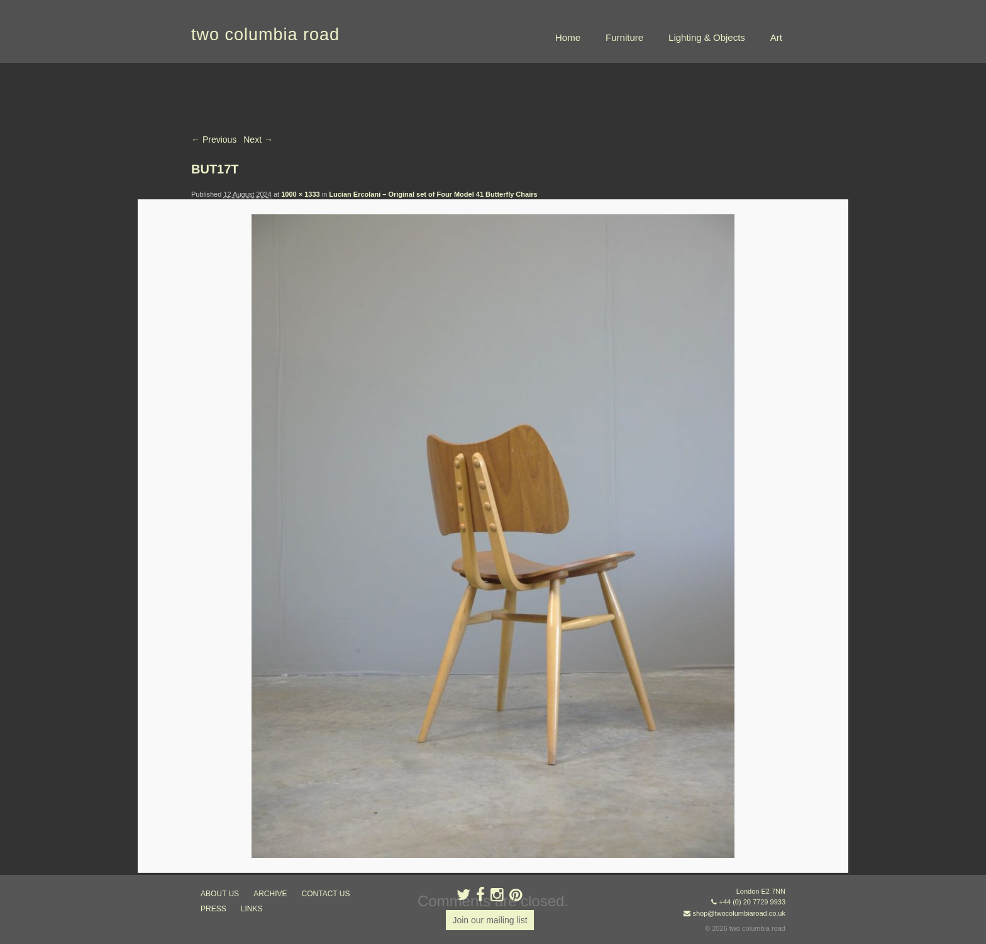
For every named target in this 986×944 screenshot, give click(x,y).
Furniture (624, 37)
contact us (326, 893)
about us (220, 893)
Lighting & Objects (706, 37)
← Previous (213, 139)
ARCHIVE (270, 893)
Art (776, 37)
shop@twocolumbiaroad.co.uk (738, 913)
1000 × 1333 (300, 194)
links (252, 908)
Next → (258, 139)
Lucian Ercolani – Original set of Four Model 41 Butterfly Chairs (433, 194)
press (213, 908)
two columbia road (265, 34)
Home (567, 37)
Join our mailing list (489, 920)
